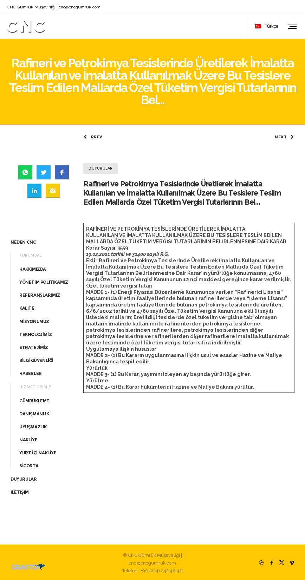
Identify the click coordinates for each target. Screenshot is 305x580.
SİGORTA (28, 464)
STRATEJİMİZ (33, 345)
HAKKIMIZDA (32, 267)
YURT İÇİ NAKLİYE (38, 451)
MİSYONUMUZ (34, 319)
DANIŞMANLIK (34, 412)
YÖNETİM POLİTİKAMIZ (43, 280)
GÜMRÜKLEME (34, 399)
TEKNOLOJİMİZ (35, 332)
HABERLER (30, 372)
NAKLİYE (28, 438)
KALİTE (26, 306)
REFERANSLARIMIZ (39, 293)
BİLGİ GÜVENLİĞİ (36, 359)
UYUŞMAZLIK (33, 425)
